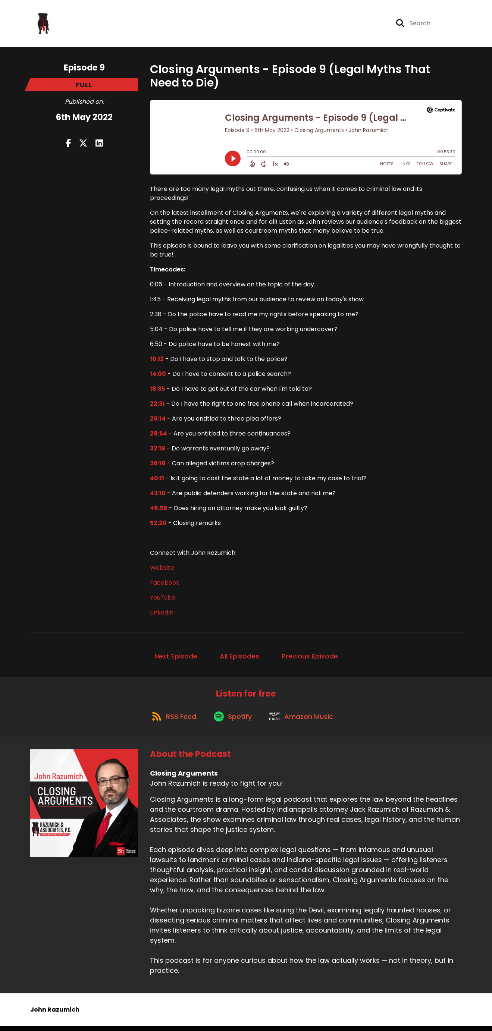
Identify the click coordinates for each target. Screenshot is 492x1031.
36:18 (158, 465)
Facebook (164, 584)
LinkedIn (161, 614)
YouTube (162, 599)
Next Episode (175, 657)
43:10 (158, 494)
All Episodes (239, 657)
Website (162, 569)
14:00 (158, 375)
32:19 (157, 450)
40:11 (157, 479)
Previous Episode (310, 657)
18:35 (157, 390)
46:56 (158, 509)
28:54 (158, 435)
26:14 (158, 420)
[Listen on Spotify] (233, 720)
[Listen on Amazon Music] (304, 720)
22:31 (157, 405)
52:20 (158, 524)
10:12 (157, 360)
